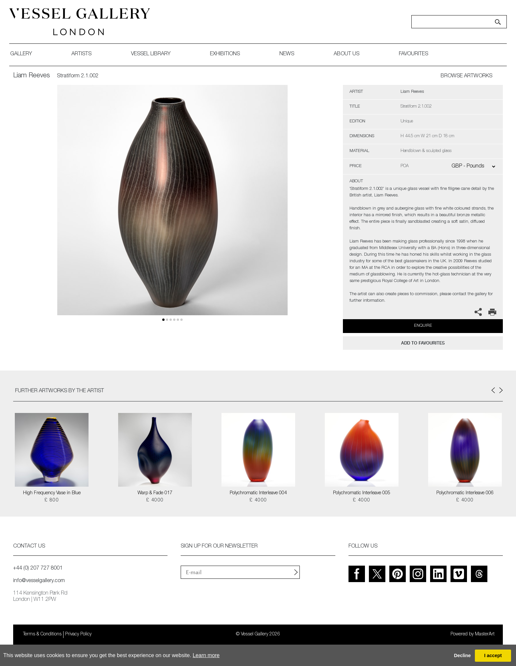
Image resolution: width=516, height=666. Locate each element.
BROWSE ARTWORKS (466, 76)
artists (85, 54)
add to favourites (423, 343)
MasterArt (485, 634)
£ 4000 (155, 500)
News (290, 54)
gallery (25, 54)
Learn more (206, 655)
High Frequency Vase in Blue (52, 493)
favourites (417, 54)
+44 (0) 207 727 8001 (38, 568)
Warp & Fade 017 (155, 493)
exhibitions (229, 54)
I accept (493, 655)
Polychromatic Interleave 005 (361, 493)
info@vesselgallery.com (39, 581)
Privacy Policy (78, 634)
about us (350, 54)
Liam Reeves (31, 76)
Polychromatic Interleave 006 (465, 493)
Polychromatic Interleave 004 (258, 493)
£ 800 (51, 500)
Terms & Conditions (42, 634)
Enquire (423, 326)
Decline (462, 655)
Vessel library (154, 54)
